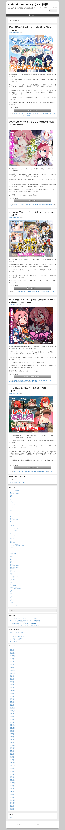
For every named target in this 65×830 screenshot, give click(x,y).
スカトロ (11, 512)
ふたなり (26, 204)
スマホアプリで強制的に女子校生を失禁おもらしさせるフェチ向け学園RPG (26, 622)
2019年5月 (12, 773)
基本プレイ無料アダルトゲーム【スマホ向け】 (19, 482)
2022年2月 (12, 722)
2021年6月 (12, 734)
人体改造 (11, 596)
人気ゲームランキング (14, 490)
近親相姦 (11, 551)
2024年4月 (12, 682)
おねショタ (34, 113)
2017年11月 (12, 800)
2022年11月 (12, 708)
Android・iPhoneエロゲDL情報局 (28, 4)
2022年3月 (12, 721)
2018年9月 (12, 785)
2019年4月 (12, 774)
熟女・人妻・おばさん (14, 577)
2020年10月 (12, 747)
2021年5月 (12, 736)
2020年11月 (12, 745)
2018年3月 (12, 794)
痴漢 (11, 559)
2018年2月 (12, 796)
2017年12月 (12, 799)
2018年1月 (12, 797)
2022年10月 (12, 710)
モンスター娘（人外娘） (15, 528)
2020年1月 (12, 760)
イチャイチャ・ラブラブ (26, 113)
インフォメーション (14, 605)
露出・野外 (12, 581)
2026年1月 (12, 652)
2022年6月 (12, 716)
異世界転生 (12, 538)
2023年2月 (12, 704)
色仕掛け (11, 548)
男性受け (11, 593)
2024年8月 (12, 676)
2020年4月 (12, 756)
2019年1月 (12, 779)
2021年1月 (12, 742)
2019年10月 (12, 765)
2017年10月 (12, 802)
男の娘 (29, 291)
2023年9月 (12, 693)
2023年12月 (12, 689)
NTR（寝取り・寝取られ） (15, 493)
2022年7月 (12, 715)
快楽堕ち (11, 564)
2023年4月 (12, 701)
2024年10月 (12, 673)
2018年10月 (12, 783)
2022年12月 (12, 707)
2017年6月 (12, 808)
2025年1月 (12, 669)
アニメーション (17, 113)
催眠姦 (11, 554)
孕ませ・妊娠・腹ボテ (33, 380)
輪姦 (32, 471)
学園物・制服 (12, 542)
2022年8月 (12, 713)
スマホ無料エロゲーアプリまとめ (17, 636)
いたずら (11, 502)
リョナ (11, 532)
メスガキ (11, 527)
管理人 (18, 32)
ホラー (11, 522)
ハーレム (16, 291)
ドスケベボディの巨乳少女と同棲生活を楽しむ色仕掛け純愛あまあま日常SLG (26, 625)
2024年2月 (12, 685)
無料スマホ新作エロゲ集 (15, 639)
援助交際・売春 (13, 553)
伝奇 (11, 597)
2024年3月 (12, 684)
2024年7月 (12, 678)
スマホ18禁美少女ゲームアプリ (16, 638)
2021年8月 (12, 731)
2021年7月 (12, 733)
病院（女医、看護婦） (14, 567)
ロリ (41, 113)
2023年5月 (12, 699)
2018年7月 (12, 788)
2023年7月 (12, 696)
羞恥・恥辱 (36, 471)
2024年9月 (12, 675)
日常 (44, 113)
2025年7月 (12, 661)
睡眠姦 (11, 556)
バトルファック (13, 516)
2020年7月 (12, 751)
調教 (11, 562)
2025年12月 (12, 653)
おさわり (11, 507)
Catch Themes (37, 826)
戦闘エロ (11, 573)
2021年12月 (12, 725)
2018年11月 (12, 782)
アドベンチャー (28, 115)
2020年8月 (12, 750)
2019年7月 (12, 770)
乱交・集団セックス (14, 576)
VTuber (11, 496)
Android (50, 113)
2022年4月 (12, 719)
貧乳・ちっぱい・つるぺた (43, 380)
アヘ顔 (11, 501)
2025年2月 (12, 667)
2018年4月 (12, 793)
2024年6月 (12, 679)
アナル (11, 499)
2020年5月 (12, 754)
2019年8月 (12, 768)
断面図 (46, 113)
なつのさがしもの (32, 110)
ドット (38, 113)
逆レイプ (11, 550)
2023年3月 (12, 702)
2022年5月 (12, 718)
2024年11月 (12, 672)
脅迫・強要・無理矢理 (14, 544)
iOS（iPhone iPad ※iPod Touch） (46, 204)
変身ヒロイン (12, 571)
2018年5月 (12, 791)
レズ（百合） (31, 204)
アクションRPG (33, 381)
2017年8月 (12, 805)
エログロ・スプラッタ (14, 505)
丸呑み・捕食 (12, 579)
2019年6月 (12, 771)
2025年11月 (12, 655)
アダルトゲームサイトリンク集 (16, 632)
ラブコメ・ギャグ (13, 530)
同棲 (11, 541)
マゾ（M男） (12, 525)
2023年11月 (12, 690)
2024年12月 (12, 670)
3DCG (11, 492)
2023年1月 (12, 705)
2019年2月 (12, 777)
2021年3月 (12, 739)
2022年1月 (12, 724)
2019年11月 (12, 763)
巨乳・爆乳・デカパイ (22, 291)
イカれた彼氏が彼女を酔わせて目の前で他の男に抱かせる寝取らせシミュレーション (28, 618)
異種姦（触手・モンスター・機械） (21, 380)
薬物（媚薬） (12, 568)
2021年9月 (12, 730)
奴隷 (11, 584)
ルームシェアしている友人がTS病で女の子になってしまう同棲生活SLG (25, 620)
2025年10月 (12, 656)
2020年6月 (12, 753)
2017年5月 (12, 809)
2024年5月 (12, 681)
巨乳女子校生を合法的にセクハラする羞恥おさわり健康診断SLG (23, 623)
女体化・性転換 (13, 585)
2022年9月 (12, 711)
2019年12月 (12, 762)
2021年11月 (12, 727)
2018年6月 (12, 790)
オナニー (16, 471)
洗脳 (11, 561)
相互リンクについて (14, 641)
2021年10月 (12, 728)
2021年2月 (12, 741)
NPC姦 (11, 495)
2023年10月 (12, 692)
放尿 (11, 591)
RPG (11, 205)
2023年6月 (12, 698)
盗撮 (11, 558)
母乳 (51, 380)
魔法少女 (11, 570)
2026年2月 (12, 650)
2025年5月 (12, 663)
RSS (11, 817)
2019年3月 (12, 776)
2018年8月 (12, 786)
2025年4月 (12, 664)
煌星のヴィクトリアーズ (32, 288)
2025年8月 (12, 659)
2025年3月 (12, 666)
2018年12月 (12, 780)
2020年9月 (12, 748)
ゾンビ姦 (11, 513)
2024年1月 (12, 687)
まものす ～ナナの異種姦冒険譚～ (32, 376)
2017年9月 (12, 803)
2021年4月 (12, 737)
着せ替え (11, 600)
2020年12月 (12, 744)
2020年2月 (12, 759)
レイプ (19, 471)
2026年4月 (12, 649)
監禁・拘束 (12, 547)
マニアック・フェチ (14, 524)
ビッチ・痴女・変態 (14, 519)
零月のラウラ (32, 200)
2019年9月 (12, 767)
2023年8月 (12, 695)
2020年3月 (12, 757)
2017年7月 (12, 806)
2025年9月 (12, 658)
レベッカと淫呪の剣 (32, 467)
